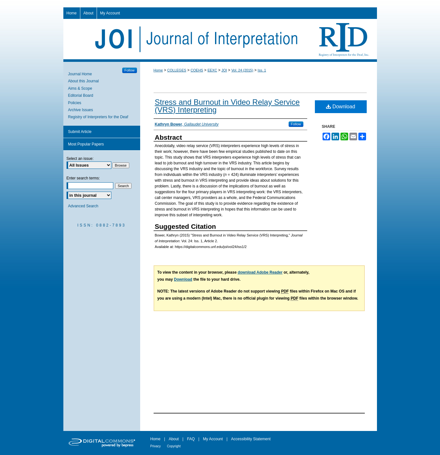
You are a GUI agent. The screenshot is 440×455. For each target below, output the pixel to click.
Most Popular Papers (86, 144)
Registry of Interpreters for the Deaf (98, 117)
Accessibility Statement (250, 439)
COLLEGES (176, 70)
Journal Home (80, 74)
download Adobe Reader (260, 272)
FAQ (191, 439)
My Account (213, 439)
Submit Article (80, 131)
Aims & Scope (80, 88)
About (174, 439)
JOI (224, 70)
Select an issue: (80, 158)
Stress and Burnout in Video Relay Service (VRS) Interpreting (227, 106)
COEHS (197, 70)
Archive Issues (80, 110)
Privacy (155, 446)
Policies (74, 103)
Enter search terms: (83, 178)
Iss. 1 (262, 70)
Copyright (174, 446)
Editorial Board (80, 95)
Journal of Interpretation (220, 39)
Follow (296, 124)
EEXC (212, 70)
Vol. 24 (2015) (242, 70)
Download (340, 106)
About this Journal (83, 81)
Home (158, 70)
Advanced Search (83, 206)
